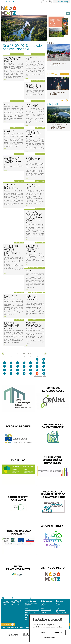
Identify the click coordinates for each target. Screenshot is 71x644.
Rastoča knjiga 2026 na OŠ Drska (58, 93)
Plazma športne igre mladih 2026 (58, 64)
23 (43, 370)
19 (17, 370)
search (42, 1)
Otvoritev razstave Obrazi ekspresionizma (34, 325)
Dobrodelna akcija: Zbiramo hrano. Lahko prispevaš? (33, 134)
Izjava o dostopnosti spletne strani (13, 627)
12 (17, 366)
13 (24, 366)
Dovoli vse (41, 633)
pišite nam (8, 624)
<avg (3, 353)
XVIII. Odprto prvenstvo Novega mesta (11, 186)
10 (4, 366)
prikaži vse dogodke (40, 376)
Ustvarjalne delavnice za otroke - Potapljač (32, 248)
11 (11, 366)
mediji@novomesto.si (60, 610)
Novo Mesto (12, 10)
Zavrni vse (58, 633)
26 (17, 373)
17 (4, 370)
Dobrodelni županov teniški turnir (34, 159)
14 (30, 366)
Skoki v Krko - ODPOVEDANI (11, 297)
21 (30, 370)
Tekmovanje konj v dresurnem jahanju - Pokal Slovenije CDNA (13, 160)
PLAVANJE (9, 131)
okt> (45, 353)
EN (50, 2)
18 (11, 370)
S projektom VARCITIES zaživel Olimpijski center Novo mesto (58, 126)
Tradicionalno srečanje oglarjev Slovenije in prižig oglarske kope (12, 250)
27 (24, 373)
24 (4, 373)
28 (30, 373)
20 (24, 370)
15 (37, 366)
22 (37, 370)
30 (43, 373)
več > (5, 80)
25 (11, 373)
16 (43, 366)
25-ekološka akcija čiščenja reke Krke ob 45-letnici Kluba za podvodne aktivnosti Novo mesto (34, 217)
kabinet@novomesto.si (46, 610)
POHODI (29, 271)
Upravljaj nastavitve (49, 637)
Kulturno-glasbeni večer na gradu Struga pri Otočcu (13, 326)
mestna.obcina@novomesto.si (32, 610)
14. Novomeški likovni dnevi (32, 105)
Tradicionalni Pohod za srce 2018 (33, 186)
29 (37, 373)
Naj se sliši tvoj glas (34, 58)
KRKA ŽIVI (8, 104)
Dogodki (5, 41)
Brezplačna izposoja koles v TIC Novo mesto (34, 86)
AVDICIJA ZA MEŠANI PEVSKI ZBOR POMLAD (32, 298)
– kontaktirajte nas (61, 2)
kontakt (46, 1)
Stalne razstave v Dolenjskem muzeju (12, 59)
